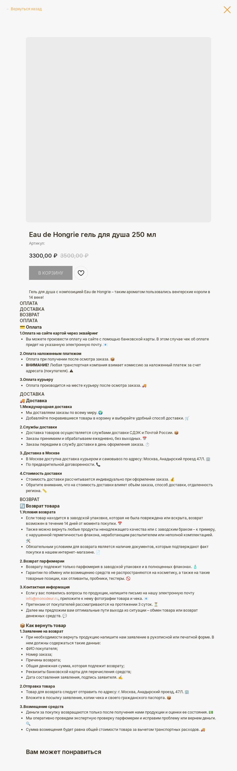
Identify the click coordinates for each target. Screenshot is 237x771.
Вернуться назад (26, 8)
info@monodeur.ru (42, 598)
